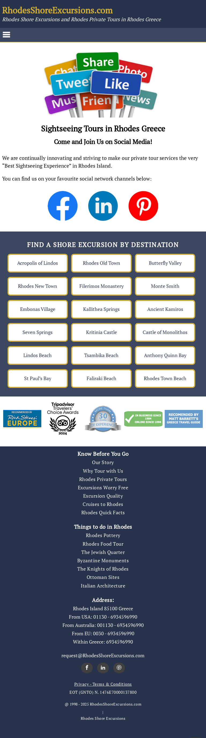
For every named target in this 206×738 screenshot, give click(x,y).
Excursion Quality (103, 496)
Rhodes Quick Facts (103, 512)
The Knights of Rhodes (103, 569)
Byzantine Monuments (103, 560)
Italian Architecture (103, 585)
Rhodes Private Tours (103, 479)
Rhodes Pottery (103, 535)
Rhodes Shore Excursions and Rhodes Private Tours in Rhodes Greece (81, 19)
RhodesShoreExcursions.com (57, 10)
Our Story (103, 462)
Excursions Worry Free (103, 487)
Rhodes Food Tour (103, 544)
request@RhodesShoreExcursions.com (103, 655)
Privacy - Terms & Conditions (103, 684)
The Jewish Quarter (103, 552)
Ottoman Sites (103, 577)
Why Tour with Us (103, 471)
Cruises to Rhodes (103, 504)
